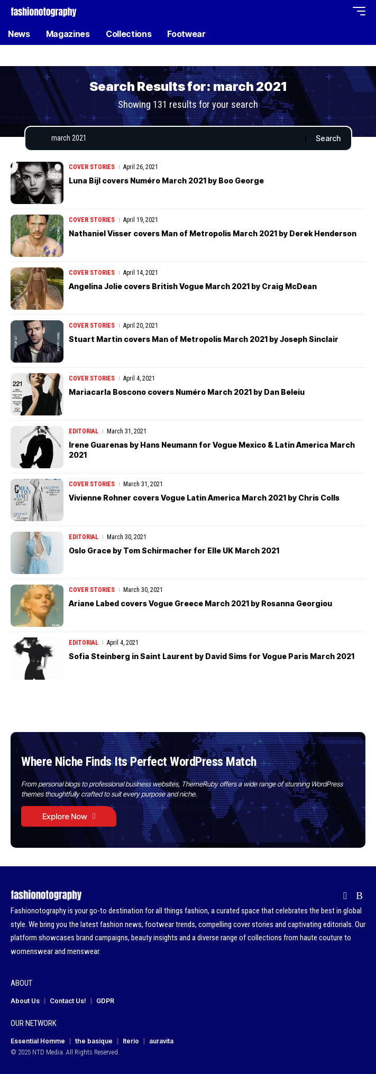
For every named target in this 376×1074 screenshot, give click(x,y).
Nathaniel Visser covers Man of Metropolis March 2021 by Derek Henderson (212, 233)
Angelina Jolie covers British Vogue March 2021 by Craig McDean (193, 286)
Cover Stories (92, 167)
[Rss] (359, 895)
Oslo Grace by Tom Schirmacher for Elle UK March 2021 (174, 550)
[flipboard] (345, 895)
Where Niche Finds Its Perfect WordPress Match (138, 761)
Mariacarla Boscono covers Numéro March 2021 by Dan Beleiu (187, 391)
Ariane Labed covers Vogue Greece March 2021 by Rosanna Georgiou (200, 603)
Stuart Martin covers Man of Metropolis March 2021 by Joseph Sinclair (203, 339)
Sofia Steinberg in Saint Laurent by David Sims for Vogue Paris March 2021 (211, 656)
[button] (318, 11)
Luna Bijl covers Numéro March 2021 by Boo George (166, 180)
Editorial (83, 431)
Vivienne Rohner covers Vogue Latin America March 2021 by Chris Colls (204, 497)
